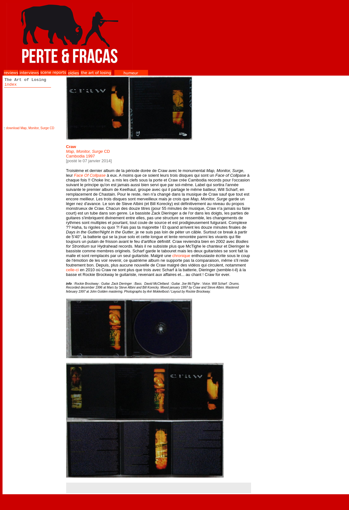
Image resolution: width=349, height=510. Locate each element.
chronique (181, 255)
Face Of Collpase (90, 175)
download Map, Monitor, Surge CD (30, 128)
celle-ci (72, 269)
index (10, 84)
